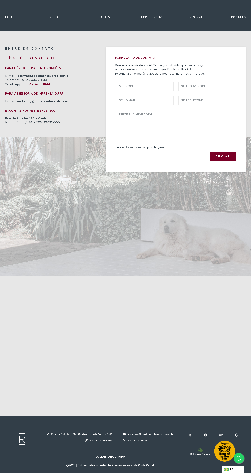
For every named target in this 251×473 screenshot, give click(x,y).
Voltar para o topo (110, 457)
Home (9, 17)
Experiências (152, 17)
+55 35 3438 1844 (136, 440)
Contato (238, 17)
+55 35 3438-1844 (36, 84)
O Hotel (56, 17)
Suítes (105, 17)
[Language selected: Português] (233, 469)
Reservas (196, 17)
